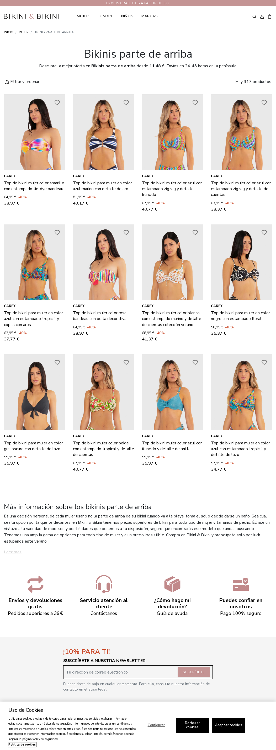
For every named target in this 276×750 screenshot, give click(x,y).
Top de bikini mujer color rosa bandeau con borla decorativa (99, 316)
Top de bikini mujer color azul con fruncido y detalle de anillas (172, 446)
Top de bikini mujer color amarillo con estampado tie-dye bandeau (34, 186)
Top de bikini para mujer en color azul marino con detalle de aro (102, 186)
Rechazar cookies (192, 725)
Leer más (13, 552)
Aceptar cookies (228, 725)
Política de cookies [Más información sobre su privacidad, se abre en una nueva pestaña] (22, 745)
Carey (9, 176)
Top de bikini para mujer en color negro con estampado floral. (240, 316)
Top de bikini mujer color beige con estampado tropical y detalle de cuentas (103, 449)
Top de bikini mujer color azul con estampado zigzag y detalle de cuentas (241, 189)
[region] (138, 726)
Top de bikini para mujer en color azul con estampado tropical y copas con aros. (33, 319)
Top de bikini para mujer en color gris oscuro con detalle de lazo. (33, 446)
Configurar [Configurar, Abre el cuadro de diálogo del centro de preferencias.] (156, 725)
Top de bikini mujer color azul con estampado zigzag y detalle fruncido (172, 189)
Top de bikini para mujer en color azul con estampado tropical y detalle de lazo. (240, 449)
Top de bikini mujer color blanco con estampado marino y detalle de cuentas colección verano (171, 319)
